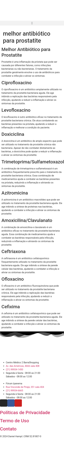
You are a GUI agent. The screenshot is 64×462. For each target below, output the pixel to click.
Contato (8, 429)
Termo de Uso (14, 420)
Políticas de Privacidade (25, 412)
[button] (32, 23)
